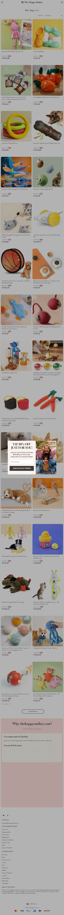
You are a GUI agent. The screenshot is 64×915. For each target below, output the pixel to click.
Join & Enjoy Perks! (22, 468)
